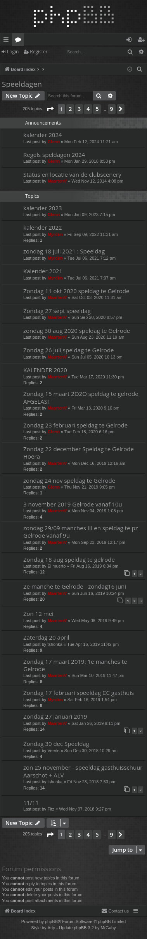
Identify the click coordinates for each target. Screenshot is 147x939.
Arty (51, 927)
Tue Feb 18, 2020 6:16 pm (89, 431)
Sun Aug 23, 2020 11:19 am (97, 337)
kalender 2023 (42, 208)
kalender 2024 (42, 135)
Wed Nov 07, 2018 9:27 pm (85, 809)
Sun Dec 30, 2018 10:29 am (91, 750)
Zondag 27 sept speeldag (57, 311)
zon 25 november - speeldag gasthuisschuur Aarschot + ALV (82, 771)
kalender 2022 (42, 227)
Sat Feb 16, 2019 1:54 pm (92, 699)
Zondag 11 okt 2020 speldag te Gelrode (76, 291)
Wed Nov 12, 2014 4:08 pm (97, 181)
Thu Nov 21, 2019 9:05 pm (89, 487)
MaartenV (57, 181)
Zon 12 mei (38, 613)
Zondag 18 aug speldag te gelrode (69, 559)
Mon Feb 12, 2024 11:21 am (91, 141)
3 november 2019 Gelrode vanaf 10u (72, 504)
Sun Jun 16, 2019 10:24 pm (97, 593)
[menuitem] (139, 69)
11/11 (31, 802)
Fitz (50, 809)
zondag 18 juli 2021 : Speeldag (64, 251)
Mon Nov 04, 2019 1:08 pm (97, 510)
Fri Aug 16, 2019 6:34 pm (95, 566)
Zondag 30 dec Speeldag (56, 743)
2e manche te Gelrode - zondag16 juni (74, 586)
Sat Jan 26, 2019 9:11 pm (95, 723)
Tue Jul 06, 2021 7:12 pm (91, 258)
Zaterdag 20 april (46, 637)
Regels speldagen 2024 (54, 154)
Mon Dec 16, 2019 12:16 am (98, 463)
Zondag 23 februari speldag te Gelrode (75, 425)
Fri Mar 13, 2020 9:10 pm (95, 408)
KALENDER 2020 (45, 370)
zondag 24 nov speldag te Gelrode (69, 480)
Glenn (53, 141)
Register (38, 51)
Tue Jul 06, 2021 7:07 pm (91, 278)
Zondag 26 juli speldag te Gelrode (68, 350)
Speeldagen (22, 84)
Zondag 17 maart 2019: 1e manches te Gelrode (75, 665)
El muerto (56, 566)
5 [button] (97, 109)
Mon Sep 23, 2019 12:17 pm (98, 542)
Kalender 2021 (42, 271)
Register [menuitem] (142, 41)
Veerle (53, 750)
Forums (19, 41)
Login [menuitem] (130, 41)
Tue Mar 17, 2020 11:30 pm (97, 377)
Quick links (7, 41)
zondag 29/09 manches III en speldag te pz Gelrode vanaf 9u (80, 531)
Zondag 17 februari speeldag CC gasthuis (78, 692)
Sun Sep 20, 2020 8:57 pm (96, 317)
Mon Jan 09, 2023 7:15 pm (89, 214)
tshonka (54, 644)
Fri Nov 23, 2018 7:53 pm (91, 781)
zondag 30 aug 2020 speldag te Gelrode (76, 330)
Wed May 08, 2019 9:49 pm (97, 620)
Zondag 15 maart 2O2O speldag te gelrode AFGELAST (80, 397)
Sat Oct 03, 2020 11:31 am (96, 297)
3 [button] (79, 109)
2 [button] (70, 109)
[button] (50, 109)
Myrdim (54, 234)
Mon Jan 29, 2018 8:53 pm (89, 161)
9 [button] (111, 109)
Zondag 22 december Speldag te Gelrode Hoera (78, 452)
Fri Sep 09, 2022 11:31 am (92, 234)
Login (13, 51)
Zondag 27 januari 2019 (55, 716)
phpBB (51, 921)
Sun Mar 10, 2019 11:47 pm (97, 675)
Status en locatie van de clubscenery (72, 174)
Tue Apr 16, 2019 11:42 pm (93, 644)
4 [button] (88, 109)
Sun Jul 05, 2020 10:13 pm (96, 357)
